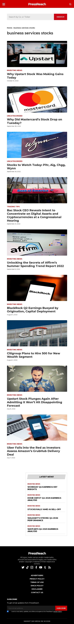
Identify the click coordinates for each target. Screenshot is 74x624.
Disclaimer (37, 589)
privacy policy (57, 611)
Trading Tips (13, 207)
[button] (3, 3)
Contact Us (37, 592)
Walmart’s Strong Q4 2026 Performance (43, 519)
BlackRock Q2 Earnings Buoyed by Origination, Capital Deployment (32, 309)
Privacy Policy (37, 579)
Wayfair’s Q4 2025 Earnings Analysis (43, 530)
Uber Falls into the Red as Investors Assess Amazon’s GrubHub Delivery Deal (33, 451)
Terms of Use (37, 582)
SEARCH (60, 17)
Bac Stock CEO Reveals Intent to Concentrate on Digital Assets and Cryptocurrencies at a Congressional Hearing (34, 215)
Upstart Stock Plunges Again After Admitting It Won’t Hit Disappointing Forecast (34, 402)
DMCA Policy (37, 586)
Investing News (14, 70)
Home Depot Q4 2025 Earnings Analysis (44, 499)
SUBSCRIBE (61, 608)
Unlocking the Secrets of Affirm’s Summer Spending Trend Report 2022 (35, 264)
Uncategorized (14, 116)
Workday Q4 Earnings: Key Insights (42, 488)
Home (9, 28)
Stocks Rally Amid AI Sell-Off (44, 509)
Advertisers (37, 575)
